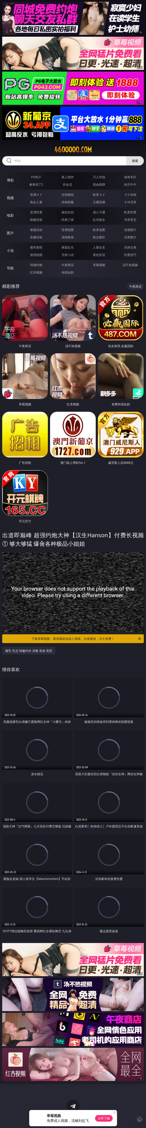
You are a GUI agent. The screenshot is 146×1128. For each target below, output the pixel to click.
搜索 (135, 161)
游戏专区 (130, 177)
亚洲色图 (67, 230)
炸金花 (67, 184)
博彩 (10, 180)
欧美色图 (99, 230)
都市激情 (36, 247)
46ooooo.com (73, 149)
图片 (10, 232)
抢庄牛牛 (130, 184)
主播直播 (99, 202)
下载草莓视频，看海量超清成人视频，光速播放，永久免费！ (86, 638)
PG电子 (36, 177)
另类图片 (130, 237)
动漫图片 (130, 230)
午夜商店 (67, 265)
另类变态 (130, 220)
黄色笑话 (99, 255)
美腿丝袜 (36, 237)
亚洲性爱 (36, 212)
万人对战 (99, 177)
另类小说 (67, 255)
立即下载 (104, 1118)
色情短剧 (67, 272)
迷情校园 (36, 255)
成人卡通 (99, 212)
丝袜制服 (67, 202)
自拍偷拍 (67, 194)
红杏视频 (36, 272)
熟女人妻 (36, 202)
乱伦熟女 (99, 220)
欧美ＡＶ (99, 194)
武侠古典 (130, 247)
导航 (10, 268)
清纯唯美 (67, 237)
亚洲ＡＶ (36, 194)
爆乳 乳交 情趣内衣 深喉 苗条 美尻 (28, 651)
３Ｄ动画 (130, 194)
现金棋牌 (99, 184)
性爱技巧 (130, 255)
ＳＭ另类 (130, 202)
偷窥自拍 (36, 230)
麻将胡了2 (36, 184)
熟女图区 (99, 237)
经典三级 (67, 220)
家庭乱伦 (67, 247)
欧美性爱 (130, 212)
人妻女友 (99, 247)
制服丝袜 (36, 220)
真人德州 (67, 177)
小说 (10, 250)
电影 (10, 215)
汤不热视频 (130, 265)
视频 (10, 197)
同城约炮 (36, 265)
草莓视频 (99, 265)
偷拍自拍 (67, 212)
